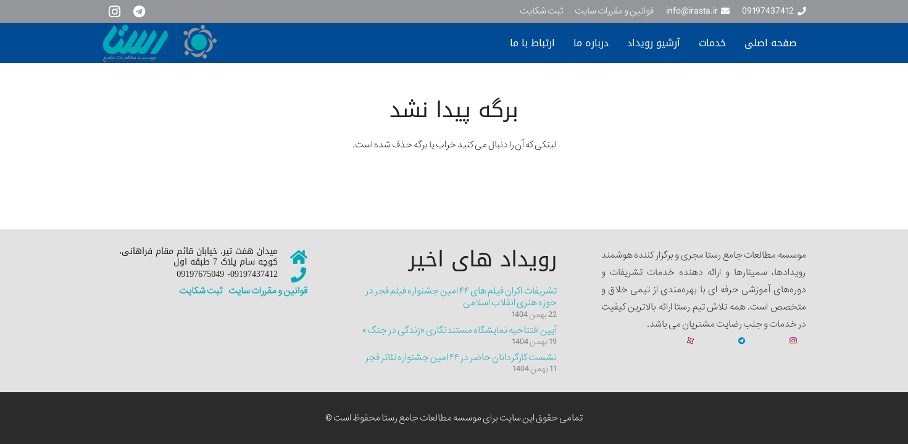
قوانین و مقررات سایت (267, 291)
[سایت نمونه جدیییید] (216, 43)
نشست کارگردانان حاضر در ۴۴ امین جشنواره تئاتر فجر (461, 357)
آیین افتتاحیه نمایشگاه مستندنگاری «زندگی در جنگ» (459, 330)
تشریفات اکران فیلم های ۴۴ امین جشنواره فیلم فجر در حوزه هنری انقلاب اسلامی (461, 297)
